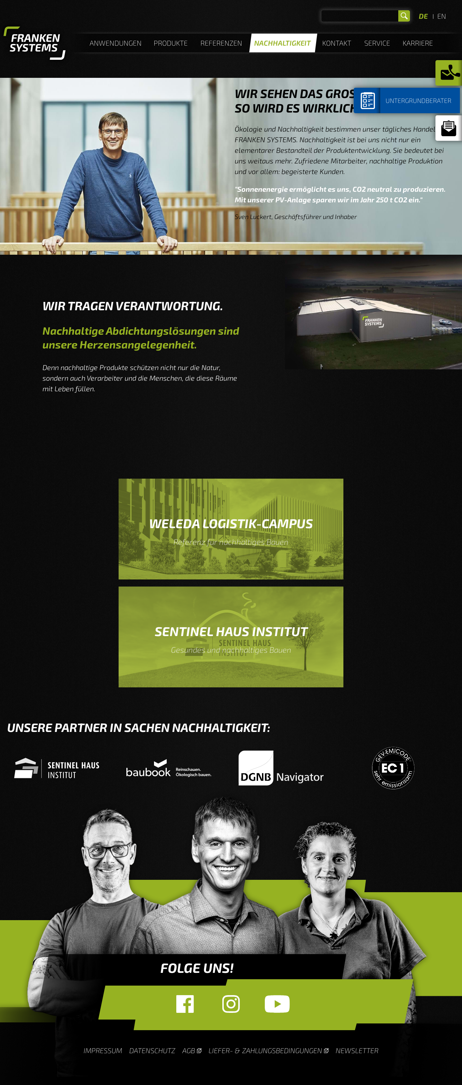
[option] (63, 768)
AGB (188, 1050)
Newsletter (357, 1050)
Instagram (231, 1004)
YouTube (277, 1004)
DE (423, 16)
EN (441, 16)
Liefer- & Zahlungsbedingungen (265, 1050)
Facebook (185, 1004)
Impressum (103, 1050)
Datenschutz (152, 1050)
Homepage (34, 44)
